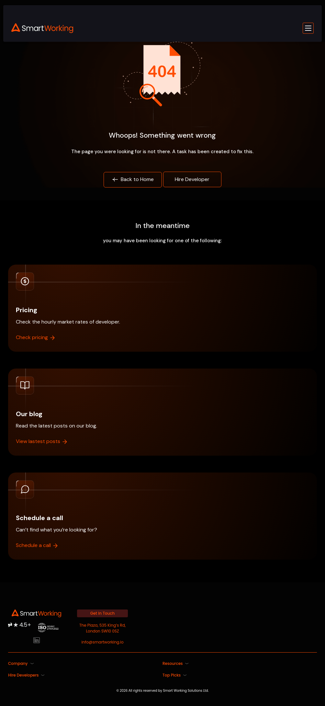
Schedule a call (37, 545)
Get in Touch (102, 613)
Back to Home (132, 180)
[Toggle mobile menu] (308, 28)
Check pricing (36, 337)
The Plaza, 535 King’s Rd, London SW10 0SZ (102, 628)
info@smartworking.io (103, 642)
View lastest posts (42, 441)
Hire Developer (192, 179)
